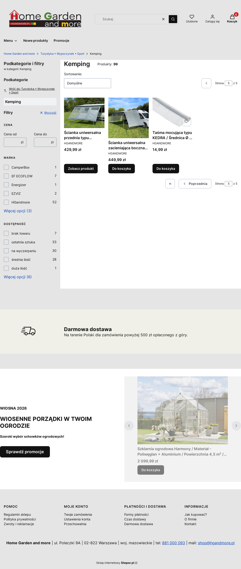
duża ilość (19, 268)
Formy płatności (136, 514)
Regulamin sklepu (17, 514)
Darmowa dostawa (138, 524)
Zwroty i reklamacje (19, 524)
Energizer (19, 185)
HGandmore (21, 202)
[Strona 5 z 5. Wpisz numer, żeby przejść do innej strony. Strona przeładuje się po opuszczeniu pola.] (228, 83)
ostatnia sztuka (23, 242)
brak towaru (21, 233)
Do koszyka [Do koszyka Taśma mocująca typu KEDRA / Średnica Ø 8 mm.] (166, 168)
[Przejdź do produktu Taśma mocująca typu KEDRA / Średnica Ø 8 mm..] (173, 113)
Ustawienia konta (77, 519)
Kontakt (190, 524)
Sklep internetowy (115, 563)
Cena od (10, 134)
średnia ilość (21, 260)
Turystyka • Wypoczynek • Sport (62, 53)
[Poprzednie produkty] (195, 183)
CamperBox (21, 167)
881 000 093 (173, 542)
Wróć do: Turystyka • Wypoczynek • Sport (29, 90)
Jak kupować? (196, 514)
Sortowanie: (73, 74)
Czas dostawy (135, 519)
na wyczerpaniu (24, 251)
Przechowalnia (75, 524)
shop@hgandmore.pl (216, 542)
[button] (173, 19)
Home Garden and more (19, 53)
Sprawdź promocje (25, 451)
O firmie (191, 519)
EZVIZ (16, 193)
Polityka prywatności (20, 519)
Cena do (40, 134)
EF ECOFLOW (22, 176)
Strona (219, 83)
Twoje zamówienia (78, 514)
